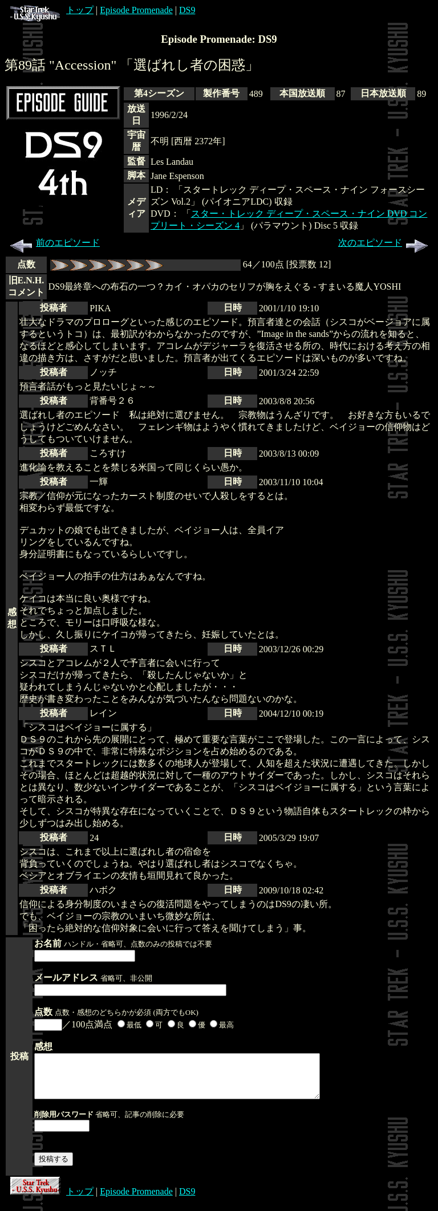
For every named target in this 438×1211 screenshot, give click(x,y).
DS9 (187, 10)
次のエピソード (385, 242)
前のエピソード (53, 242)
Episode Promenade (136, 10)
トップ (52, 10)
